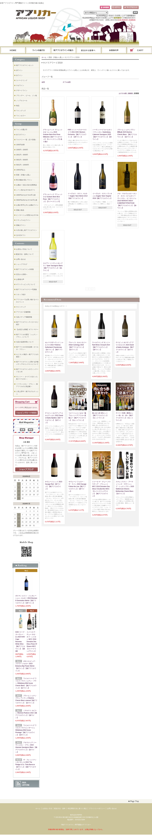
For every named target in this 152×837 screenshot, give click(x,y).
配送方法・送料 (59, 808)
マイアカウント (131, 7)
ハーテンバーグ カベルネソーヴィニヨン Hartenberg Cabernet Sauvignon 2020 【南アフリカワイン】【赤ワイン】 (102, 134)
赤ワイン (19, 70)
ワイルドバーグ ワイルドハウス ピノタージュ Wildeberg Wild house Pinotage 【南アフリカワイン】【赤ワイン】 (25, 730)
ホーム (13, 50)
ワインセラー (21, 116)
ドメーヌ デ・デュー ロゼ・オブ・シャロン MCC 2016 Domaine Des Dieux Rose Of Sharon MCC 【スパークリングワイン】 (32, 641)
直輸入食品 (20, 210)
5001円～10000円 (22, 165)
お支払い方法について (24, 249)
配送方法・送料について (25, 254)
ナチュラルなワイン (23, 220)
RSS (24, 782)
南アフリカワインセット (25, 65)
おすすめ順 (123, 93)
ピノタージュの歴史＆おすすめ (27, 215)
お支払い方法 (47, 808)
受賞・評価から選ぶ (23, 175)
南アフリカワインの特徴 (25, 269)
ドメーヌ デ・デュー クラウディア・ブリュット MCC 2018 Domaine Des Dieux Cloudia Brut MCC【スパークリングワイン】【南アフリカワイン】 (101, 489)
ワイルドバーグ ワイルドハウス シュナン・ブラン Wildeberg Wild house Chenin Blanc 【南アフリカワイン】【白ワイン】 (25, 683)
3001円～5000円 (22, 160)
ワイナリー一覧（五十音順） (26, 140)
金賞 (43, 82)
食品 (17, 106)
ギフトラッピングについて (25, 284)
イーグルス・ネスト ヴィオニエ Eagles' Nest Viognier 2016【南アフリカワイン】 (102, 196)
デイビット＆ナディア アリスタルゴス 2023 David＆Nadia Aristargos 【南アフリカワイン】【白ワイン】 (125, 347)
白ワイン (19, 75)
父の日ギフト (21, 235)
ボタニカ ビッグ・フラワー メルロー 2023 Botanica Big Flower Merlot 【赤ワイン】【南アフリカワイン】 (25, 666)
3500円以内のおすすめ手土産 (26, 200)
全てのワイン (21, 135)
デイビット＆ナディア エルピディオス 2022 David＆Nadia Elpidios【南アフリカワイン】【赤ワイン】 (54, 418)
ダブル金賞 (67, 82)
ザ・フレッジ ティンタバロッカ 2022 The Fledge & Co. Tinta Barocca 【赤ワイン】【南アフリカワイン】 (25, 764)
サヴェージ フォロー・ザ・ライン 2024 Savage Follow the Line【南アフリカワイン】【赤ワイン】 (77, 486)
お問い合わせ (114, 50)
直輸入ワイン (21, 225)
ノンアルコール (21, 100)
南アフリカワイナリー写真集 (26, 289)
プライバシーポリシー (97, 808)
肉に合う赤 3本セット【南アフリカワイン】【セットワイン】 (100, 415)
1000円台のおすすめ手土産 (26, 195)
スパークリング (21, 80)
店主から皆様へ (21, 274)
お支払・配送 (63, 50)
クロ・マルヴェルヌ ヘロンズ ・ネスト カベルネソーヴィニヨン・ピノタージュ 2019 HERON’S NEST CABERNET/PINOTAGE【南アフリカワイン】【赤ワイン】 (127, 201)
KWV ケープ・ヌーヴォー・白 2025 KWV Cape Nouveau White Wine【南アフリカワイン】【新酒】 (20, 641)
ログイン (116, 7)
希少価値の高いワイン (24, 180)
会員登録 (105, 7)
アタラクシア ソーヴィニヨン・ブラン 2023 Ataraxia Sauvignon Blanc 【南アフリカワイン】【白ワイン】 (26, 747)
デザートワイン (21, 90)
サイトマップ (21, 307)
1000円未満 (20, 145)
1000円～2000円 (22, 150)
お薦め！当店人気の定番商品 (26, 185)
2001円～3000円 (22, 155)
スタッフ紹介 (21, 294)
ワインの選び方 (38, 50)
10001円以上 (20, 170)
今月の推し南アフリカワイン (26, 230)
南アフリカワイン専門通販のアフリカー (76, 825)
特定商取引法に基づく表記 (77, 808)
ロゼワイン (20, 85)
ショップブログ (21, 264)
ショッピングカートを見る (26, 413)
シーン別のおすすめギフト (25, 190)
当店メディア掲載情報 (24, 317)
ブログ (88, 50)
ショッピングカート (139, 50)
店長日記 (26, 469)
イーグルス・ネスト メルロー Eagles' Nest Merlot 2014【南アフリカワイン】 (78, 196)
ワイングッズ (21, 111)
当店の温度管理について (25, 342)
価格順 (130, 93)
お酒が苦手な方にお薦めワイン (27, 205)
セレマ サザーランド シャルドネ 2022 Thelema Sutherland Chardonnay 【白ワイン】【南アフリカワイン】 (54, 347)
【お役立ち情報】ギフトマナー (27, 329)
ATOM (25, 785)
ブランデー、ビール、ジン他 (26, 95)
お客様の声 (20, 279)
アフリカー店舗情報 (23, 312)
